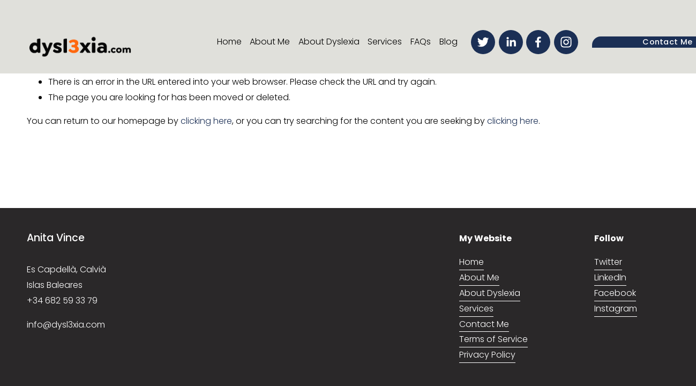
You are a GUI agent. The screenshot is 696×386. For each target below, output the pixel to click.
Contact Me (484, 324)
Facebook (615, 293)
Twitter (608, 262)
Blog (448, 41)
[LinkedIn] (511, 42)
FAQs (420, 41)
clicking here (206, 121)
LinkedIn (610, 277)
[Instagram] (566, 42)
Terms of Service (493, 339)
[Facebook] (538, 42)
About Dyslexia (329, 41)
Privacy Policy (487, 354)
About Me (270, 41)
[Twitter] (483, 42)
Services (385, 41)
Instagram (615, 308)
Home (229, 41)
